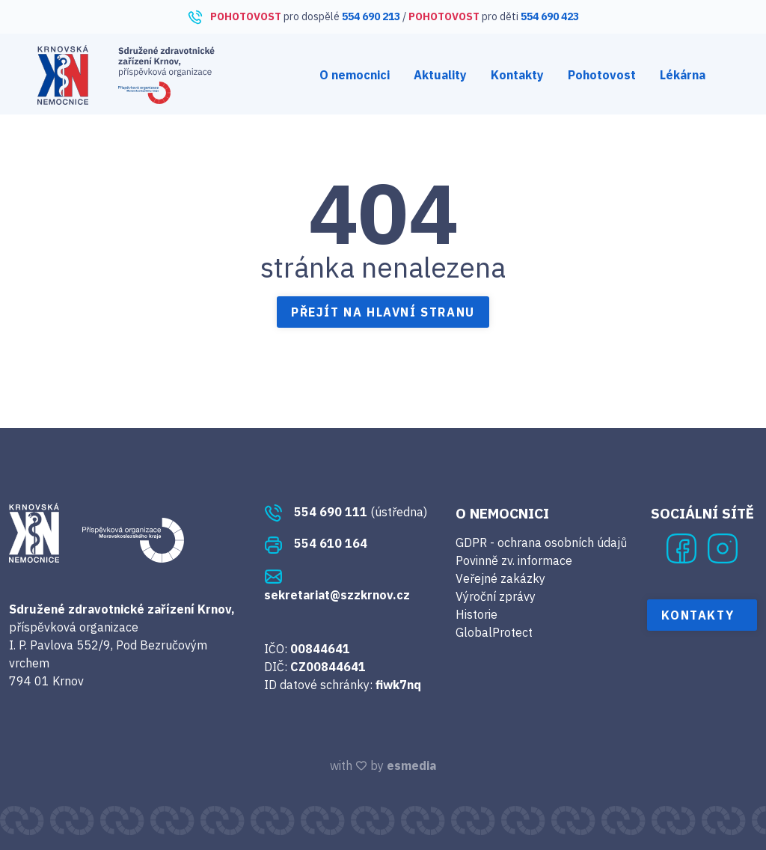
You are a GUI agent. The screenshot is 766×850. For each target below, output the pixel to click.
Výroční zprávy (496, 596)
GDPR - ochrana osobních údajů (541, 542)
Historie (476, 614)
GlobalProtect (494, 632)
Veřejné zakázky (500, 578)
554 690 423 (550, 16)
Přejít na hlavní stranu (383, 312)
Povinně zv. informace (514, 560)
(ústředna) (345, 511)
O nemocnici (354, 74)
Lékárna (682, 74)
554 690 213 (371, 16)
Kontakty (517, 74)
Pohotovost (602, 74)
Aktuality (440, 74)
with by (383, 765)
